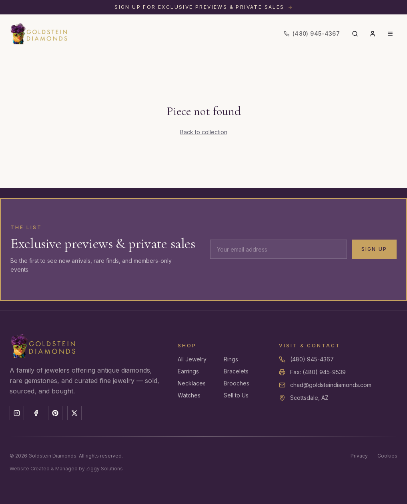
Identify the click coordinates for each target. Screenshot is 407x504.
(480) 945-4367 (312, 359)
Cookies (387, 456)
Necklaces (192, 383)
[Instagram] (17, 413)
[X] (74, 413)
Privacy (359, 456)
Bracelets (236, 371)
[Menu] (390, 33)
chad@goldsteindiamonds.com (330, 384)
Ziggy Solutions (104, 469)
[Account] (372, 33)
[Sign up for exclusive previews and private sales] (203, 7)
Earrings (188, 371)
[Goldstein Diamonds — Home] (39, 33)
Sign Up (374, 249)
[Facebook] (36, 413)
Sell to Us (236, 395)
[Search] (355, 33)
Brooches (236, 383)
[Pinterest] (55, 413)
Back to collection (203, 132)
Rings (231, 359)
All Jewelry (192, 359)
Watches (189, 395)
